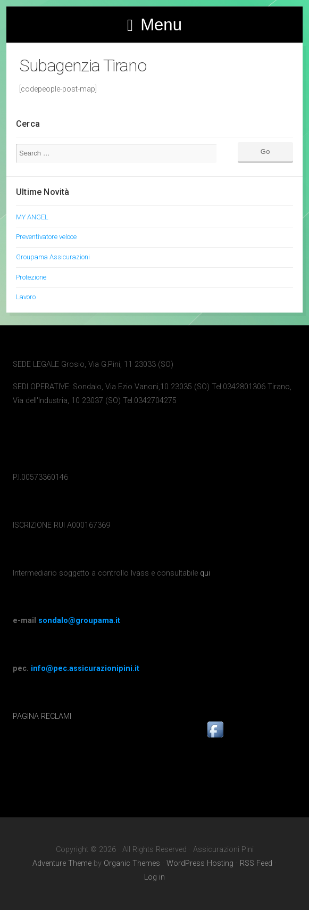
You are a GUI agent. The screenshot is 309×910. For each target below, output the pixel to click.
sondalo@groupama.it (79, 620)
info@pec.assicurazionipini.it (85, 668)
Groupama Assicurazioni (53, 257)
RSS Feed (256, 863)
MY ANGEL (32, 217)
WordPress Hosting (199, 863)
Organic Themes (132, 863)
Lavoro (26, 297)
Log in (154, 877)
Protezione (31, 277)
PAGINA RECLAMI (42, 716)
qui (205, 573)
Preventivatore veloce (46, 237)
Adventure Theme (61, 863)
